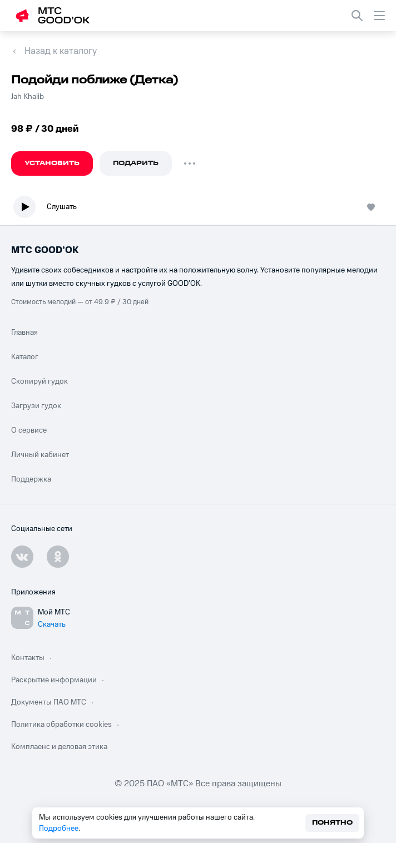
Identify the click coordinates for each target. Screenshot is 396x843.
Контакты (27, 657)
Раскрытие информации (54, 680)
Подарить (136, 163)
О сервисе (29, 430)
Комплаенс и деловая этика (59, 746)
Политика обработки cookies (61, 724)
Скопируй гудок (39, 381)
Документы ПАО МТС (48, 702)
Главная (24, 332)
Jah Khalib (27, 96)
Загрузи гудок (36, 405)
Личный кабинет (40, 454)
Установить (52, 163)
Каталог (24, 357)
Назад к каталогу (60, 51)
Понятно (332, 822)
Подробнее (58, 828)
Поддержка (31, 479)
